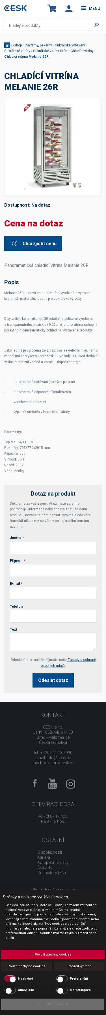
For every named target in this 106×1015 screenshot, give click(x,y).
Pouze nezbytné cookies (26, 966)
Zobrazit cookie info (53, 1004)
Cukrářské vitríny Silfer (50, 51)
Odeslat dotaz (53, 680)
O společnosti (49, 852)
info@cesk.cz (59, 757)
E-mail (16, 583)
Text (13, 629)
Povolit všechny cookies (53, 954)
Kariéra (43, 857)
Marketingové (80, 990)
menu (90, 8)
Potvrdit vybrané (79, 966)
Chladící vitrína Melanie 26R (26, 57)
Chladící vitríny (82, 51)
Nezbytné (25, 978)
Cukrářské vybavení (70, 45)
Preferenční (79, 978)
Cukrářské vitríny (17, 51)
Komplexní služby (53, 862)
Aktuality (44, 867)
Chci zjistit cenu (34, 244)
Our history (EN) (51, 872)
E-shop (16, 45)
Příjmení (17, 560)
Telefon (16, 606)
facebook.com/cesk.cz (53, 763)
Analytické (26, 990)
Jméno (17, 537)
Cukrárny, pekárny (38, 45)
